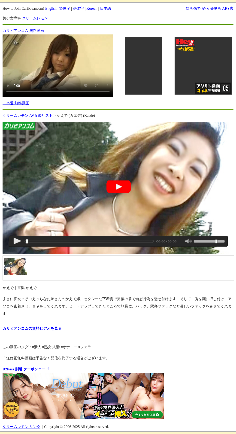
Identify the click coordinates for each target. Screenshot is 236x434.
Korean (91, 8)
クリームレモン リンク (21, 427)
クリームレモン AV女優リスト (28, 115)
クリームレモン (35, 18)
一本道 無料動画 (16, 103)
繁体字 (64, 8)
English (51, 8)
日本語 (105, 8)
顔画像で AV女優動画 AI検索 (209, 8)
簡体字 (78, 8)
